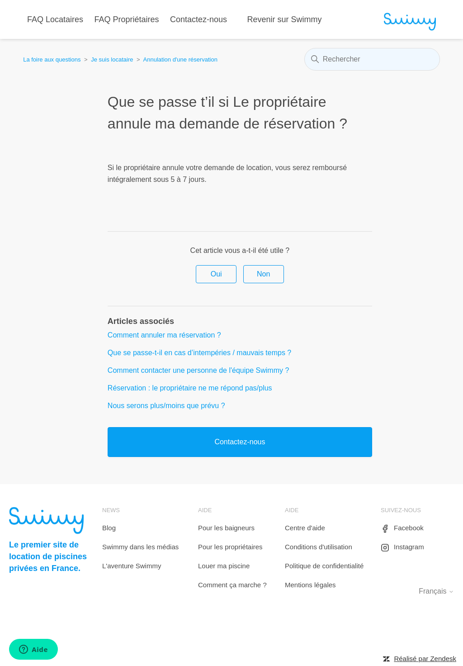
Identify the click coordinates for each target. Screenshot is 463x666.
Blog (109, 528)
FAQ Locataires (55, 19)
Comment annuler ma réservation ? (164, 335)
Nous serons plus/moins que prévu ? (166, 405)
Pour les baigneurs (226, 528)
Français (436, 591)
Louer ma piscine (224, 566)
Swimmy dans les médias (140, 547)
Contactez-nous (198, 19)
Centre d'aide (305, 528)
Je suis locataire (112, 59)
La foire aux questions (51, 59)
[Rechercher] (372, 59)
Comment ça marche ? (232, 585)
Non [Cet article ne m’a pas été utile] (263, 274)
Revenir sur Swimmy (284, 19)
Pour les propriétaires (230, 547)
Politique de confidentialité (324, 566)
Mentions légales (310, 585)
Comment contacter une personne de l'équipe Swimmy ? (198, 370)
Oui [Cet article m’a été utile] (216, 274)
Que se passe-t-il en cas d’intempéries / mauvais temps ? (199, 353)
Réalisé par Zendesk (425, 658)
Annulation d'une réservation (180, 59)
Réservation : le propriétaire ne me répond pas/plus (190, 388)
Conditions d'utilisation (318, 547)
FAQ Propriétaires (126, 19)
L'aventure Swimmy (131, 566)
